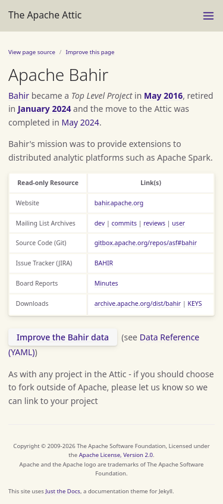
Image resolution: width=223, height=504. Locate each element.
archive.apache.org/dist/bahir (138, 303)
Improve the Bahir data (63, 337)
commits (124, 223)
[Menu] (208, 16)
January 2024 (44, 108)
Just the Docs (62, 491)
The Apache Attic (44, 14)
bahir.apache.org (119, 203)
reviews (154, 223)
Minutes (106, 283)
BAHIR (104, 263)
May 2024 (80, 122)
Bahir (18, 95)
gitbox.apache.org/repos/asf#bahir (146, 243)
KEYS (194, 303)
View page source (31, 52)
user (178, 223)
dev (100, 223)
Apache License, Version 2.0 (116, 455)
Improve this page (89, 52)
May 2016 (163, 95)
